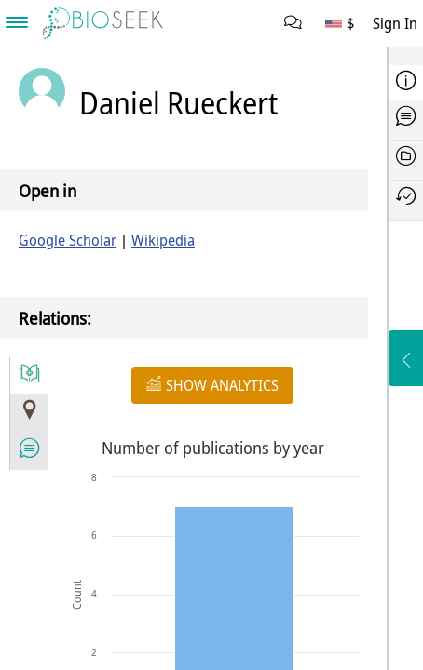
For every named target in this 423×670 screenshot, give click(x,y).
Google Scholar (67, 240)
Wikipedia (163, 240)
